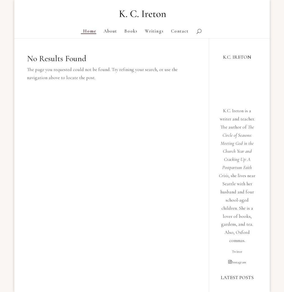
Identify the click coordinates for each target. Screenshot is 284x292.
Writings (154, 31)
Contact (180, 31)
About (110, 31)
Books (131, 31)
